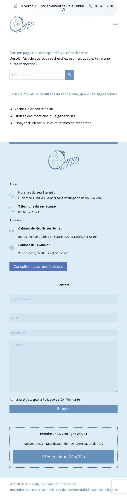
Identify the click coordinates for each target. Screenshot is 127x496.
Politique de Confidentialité (68, 490)
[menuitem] (115, 24)
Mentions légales (105, 490)
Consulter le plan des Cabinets (38, 266)
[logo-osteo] (52, 24)
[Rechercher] (41, 75)
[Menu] (115, 24)
